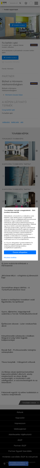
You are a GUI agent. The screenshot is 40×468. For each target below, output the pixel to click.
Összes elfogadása (20, 252)
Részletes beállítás (10, 257)
